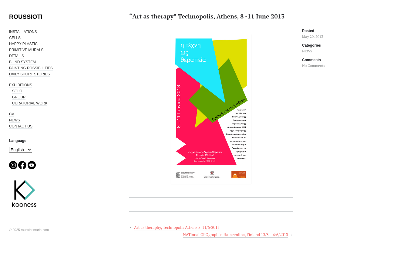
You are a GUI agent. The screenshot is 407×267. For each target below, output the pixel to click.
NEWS (14, 120)
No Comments (313, 65)
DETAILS (16, 56)
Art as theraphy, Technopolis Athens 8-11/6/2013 (177, 227)
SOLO (17, 91)
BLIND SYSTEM (22, 62)
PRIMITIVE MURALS (26, 50)
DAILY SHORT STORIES (29, 74)
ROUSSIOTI (25, 16)
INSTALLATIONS (23, 32)
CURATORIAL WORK (29, 103)
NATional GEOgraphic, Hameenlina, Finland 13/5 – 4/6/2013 (235, 234)
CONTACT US (20, 126)
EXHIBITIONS (20, 85)
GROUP (18, 97)
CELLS (15, 38)
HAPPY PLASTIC (23, 44)
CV (11, 114)
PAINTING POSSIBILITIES (31, 68)
